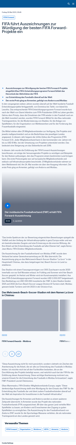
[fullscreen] (18, 354)
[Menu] (73, 3)
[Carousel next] (12, 354)
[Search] (69, 3)
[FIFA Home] (6, 4)
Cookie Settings (7, 443)
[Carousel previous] (5, 354)
